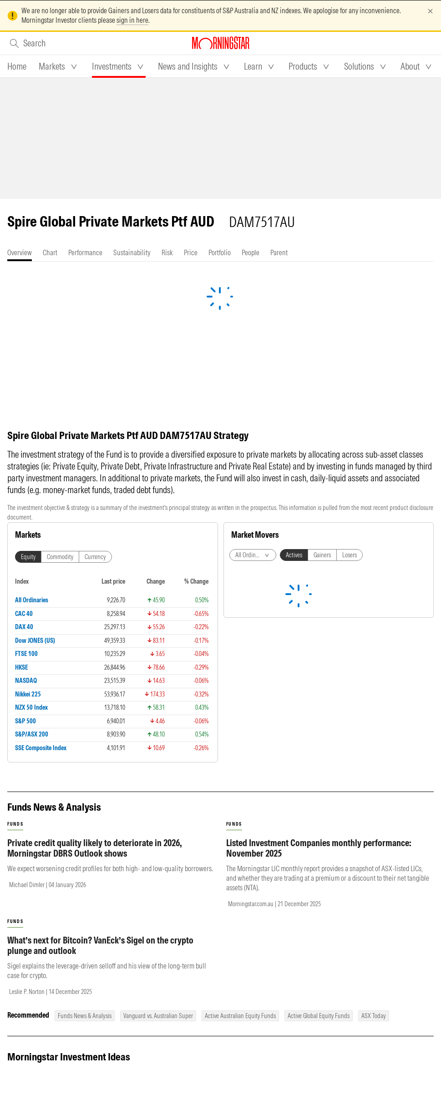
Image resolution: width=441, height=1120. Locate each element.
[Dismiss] (430, 11)
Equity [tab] (28, 557)
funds (15, 824)
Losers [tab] (349, 555)
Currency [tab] (95, 557)
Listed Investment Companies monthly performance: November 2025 (318, 847)
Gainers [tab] (322, 555)
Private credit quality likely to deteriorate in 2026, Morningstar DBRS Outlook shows (94, 847)
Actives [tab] (294, 555)
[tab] (16, 66)
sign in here (132, 20)
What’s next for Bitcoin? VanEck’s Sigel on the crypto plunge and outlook (100, 945)
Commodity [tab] (60, 557)
